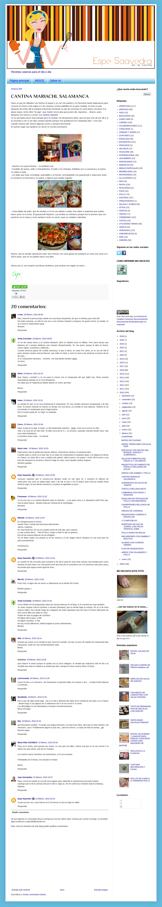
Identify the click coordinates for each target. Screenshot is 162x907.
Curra (20, 424)
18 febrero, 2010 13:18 (45, 558)
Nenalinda (22, 697)
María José (23, 448)
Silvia (20, 373)
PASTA (122, 184)
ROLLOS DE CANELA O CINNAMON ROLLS (140, 779)
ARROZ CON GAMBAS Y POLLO (136, 473)
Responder (22, 330)
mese (20, 400)
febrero (125, 433)
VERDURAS (124, 230)
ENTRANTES (125, 142)
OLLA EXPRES (125, 178)
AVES (121, 112)
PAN (121, 181)
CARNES (123, 122)
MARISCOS (124, 165)
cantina (50, 115)
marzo (125, 429)
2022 (122, 347)
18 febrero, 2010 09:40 (33, 314)
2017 (122, 366)
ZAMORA (123, 240)
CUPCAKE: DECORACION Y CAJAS (137, 767)
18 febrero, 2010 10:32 (33, 400)
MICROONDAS (125, 175)
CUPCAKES (124, 135)
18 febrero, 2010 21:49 (39, 678)
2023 (122, 344)
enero (124, 559)
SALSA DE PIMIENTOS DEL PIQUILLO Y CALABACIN (134, 459)
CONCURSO (124, 129)
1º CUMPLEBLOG (129, 520)
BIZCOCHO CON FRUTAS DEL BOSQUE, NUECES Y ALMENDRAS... (135, 452)
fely (19, 721)
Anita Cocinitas (25, 339)
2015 (122, 374)
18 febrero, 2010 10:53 (38, 448)
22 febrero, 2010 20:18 (45, 799)
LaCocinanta (23, 678)
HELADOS (123, 148)
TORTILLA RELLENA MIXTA (134, 489)
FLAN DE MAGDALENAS (132, 548)
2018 (122, 362)
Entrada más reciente (21, 890)
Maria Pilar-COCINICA (27, 742)
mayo (124, 422)
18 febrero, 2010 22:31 (31, 721)
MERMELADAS (126, 171)
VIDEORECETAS (126, 234)
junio (124, 418)
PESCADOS (124, 188)
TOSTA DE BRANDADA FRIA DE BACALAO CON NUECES (140, 708)
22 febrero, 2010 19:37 (43, 777)
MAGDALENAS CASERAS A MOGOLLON (134, 515)
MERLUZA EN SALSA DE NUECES (139, 680)
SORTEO (123, 211)
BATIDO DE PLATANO (131, 440)
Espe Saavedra (24, 475)
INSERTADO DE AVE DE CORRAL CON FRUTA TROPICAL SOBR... (132, 526)
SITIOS (23, 291)
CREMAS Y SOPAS (127, 132)
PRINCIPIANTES (126, 201)
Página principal (19, 80)
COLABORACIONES (128, 126)
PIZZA (122, 191)
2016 (122, 370)
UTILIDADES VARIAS (128, 224)
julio (124, 415)
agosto (125, 411)
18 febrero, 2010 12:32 (37, 496)
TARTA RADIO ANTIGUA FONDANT (139, 721)
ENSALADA (124, 139)
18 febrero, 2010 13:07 (35, 518)
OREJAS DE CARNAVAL (132, 511)
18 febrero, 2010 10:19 (33, 373)
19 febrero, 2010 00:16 (48, 742)
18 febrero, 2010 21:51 (37, 697)
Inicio (62, 890)
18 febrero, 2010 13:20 (34, 579)
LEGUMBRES (125, 158)
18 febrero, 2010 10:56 (45, 475)
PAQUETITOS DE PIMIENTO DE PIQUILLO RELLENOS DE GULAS (136, 467)
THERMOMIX (125, 217)
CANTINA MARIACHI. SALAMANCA (131, 478)
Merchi (21, 579)
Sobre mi (55, 80)
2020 (122, 355)
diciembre (126, 396)
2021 (122, 351)
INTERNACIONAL (127, 155)
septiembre (127, 407)
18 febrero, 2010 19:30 (36, 660)
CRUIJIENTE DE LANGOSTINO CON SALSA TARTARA (139, 695)
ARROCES (124, 109)
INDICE (39, 80)
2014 (122, 377)
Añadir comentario (20, 812)
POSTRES (123, 198)
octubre (125, 403)
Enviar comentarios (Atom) (34, 894)
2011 (122, 389)
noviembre (126, 399)
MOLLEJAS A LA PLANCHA (137, 752)
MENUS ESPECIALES (129, 168)
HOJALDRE (124, 152)
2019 (122, 359)
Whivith (21, 518)
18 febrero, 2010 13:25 (42, 601)
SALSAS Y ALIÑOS (127, 204)
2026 (122, 336)
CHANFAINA (127, 436)
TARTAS (122, 214)
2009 (122, 564)
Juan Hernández (25, 777)
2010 (122, 392)
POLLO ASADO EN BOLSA (133, 533)
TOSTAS (123, 220)
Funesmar (22, 496)
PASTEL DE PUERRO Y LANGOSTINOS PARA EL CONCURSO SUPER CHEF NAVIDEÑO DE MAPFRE (134, 740)
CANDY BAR (124, 119)
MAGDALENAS (125, 162)
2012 (122, 385)
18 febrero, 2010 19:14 (32, 638)
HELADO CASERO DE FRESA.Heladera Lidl (140, 666)
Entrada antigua (101, 890)
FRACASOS (124, 145)
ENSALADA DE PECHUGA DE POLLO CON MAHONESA (135, 499)
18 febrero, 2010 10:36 (33, 424)
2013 (122, 381)
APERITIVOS (125, 106)
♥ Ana (20, 314)
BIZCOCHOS (125, 116)
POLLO (122, 194)
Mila (19, 638)
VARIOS (122, 227)
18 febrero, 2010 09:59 (42, 339)
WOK (121, 237)
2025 (122, 340)
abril (124, 426)
